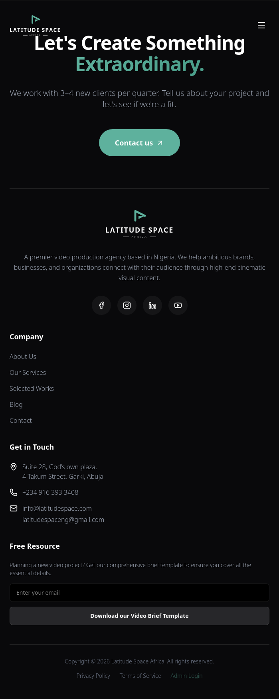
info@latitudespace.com (57, 508)
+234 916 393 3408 (50, 492)
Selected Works (32, 388)
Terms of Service (140, 675)
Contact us (139, 142)
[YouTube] (178, 305)
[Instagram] (127, 305)
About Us (23, 356)
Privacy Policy (93, 675)
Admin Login (186, 675)
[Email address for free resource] (139, 592)
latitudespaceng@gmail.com (63, 519)
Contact (21, 420)
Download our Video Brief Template (139, 615)
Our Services (28, 372)
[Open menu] (261, 25)
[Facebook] (101, 305)
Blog (16, 404)
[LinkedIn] (152, 305)
